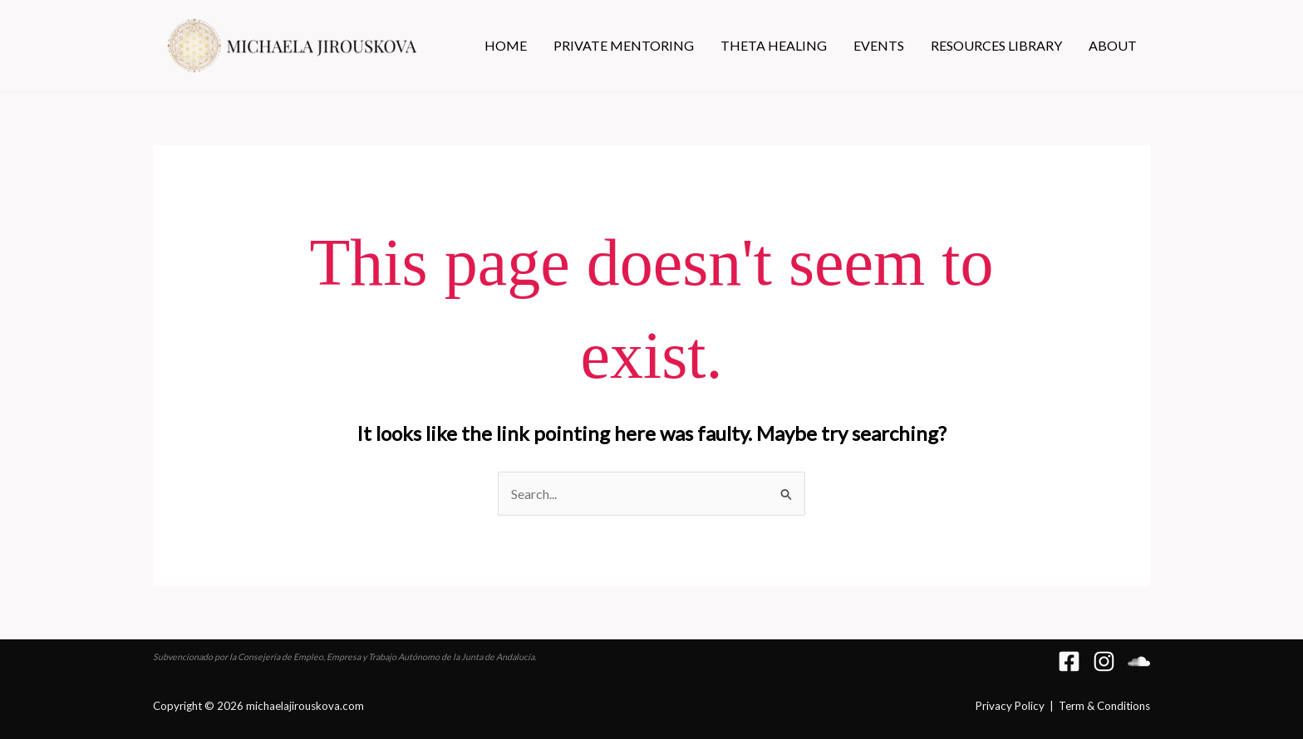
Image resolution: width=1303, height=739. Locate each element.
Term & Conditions (1104, 705)
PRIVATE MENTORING (623, 45)
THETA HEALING (773, 45)
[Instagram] (1104, 661)
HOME (505, 45)
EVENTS (878, 45)
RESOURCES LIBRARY (996, 45)
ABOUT (1113, 45)
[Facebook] (1069, 661)
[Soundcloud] (1139, 661)
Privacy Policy (1010, 705)
